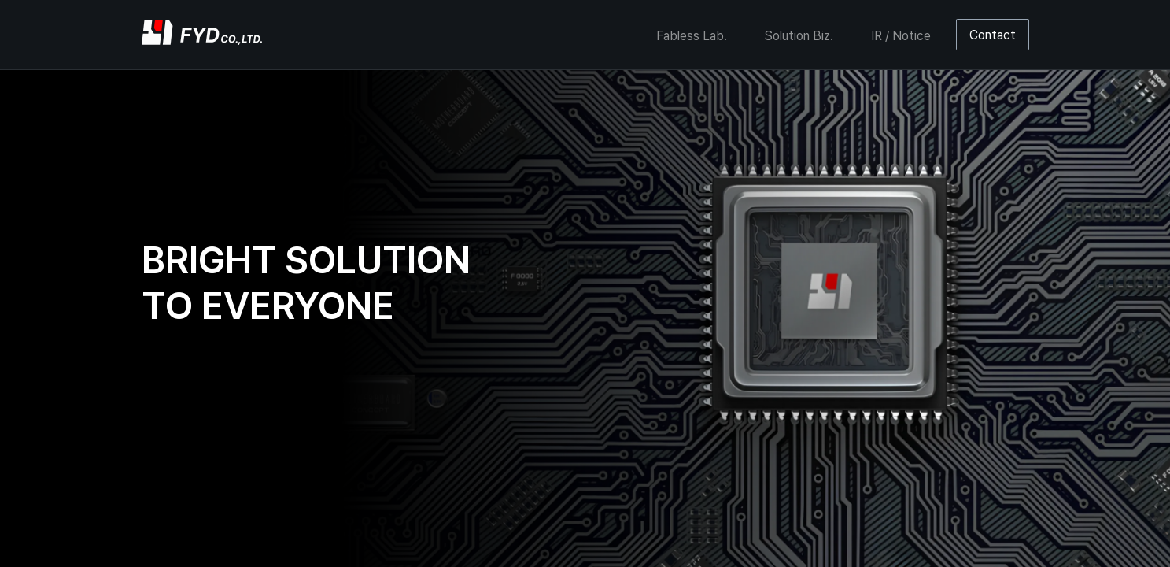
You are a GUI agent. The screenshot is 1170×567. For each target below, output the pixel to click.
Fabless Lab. (691, 35)
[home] (202, 34)
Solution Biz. (799, 35)
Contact (992, 35)
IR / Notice (901, 35)
